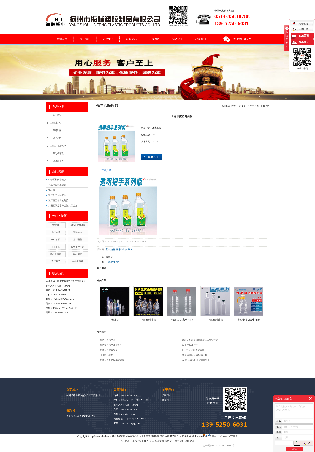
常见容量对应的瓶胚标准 (194, 355)
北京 (192, 441)
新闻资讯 (131, 38)
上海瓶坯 (115, 319)
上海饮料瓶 (57, 153)
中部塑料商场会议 (57, 179)
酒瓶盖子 (55, 261)
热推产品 (125, 441)
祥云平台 (211, 436)
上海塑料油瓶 (112, 262)
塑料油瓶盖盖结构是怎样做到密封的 (200, 340)
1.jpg (208, 435)
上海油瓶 (55, 115)
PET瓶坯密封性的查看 (193, 350)
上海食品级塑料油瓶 (249, 319)
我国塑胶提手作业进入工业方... (63, 205)
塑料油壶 (77, 232)
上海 (187, 441)
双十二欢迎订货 (190, 345)
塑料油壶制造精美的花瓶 (112, 360)
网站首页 (62, 38)
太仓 (167, 441)
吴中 (172, 441)
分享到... (303, 42)
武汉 (182, 441)
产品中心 (108, 38)
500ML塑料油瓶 (78, 225)
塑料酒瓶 (77, 254)
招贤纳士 (177, 38)
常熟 (161, 441)
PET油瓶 (55, 239)
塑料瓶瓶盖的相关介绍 (111, 345)
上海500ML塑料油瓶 (182, 319)
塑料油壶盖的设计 (109, 340)
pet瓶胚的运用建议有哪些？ (196, 360)
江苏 (146, 441)
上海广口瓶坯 (58, 145)
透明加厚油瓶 (77, 246)
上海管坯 (55, 130)
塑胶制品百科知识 (57, 195)
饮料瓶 (51, 190)
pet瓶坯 (56, 225)
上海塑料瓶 (57, 161)
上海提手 (55, 138)
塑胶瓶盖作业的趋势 (58, 200)
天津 (177, 441)
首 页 (241, 106)
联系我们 (200, 38)
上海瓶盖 (55, 122)
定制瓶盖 (77, 239)
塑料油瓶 (110, 249)
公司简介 (166, 395)
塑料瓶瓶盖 (55, 254)
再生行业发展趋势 (57, 184)
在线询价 (151, 157)
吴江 (151, 441)
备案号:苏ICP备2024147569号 (80, 416)
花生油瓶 (55, 246)
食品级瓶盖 (77, 261)
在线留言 (154, 38)
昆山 (156, 441)
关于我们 (85, 38)
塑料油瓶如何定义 (109, 350)
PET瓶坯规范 (106, 355)
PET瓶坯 (174, 436)
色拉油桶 (55, 232)
